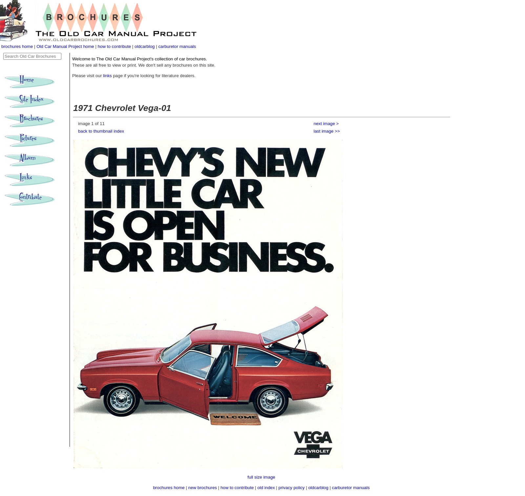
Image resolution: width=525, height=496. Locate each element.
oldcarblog (145, 46)
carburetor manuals (177, 46)
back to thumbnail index (101, 131)
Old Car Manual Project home (65, 46)
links (107, 75)
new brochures (202, 487)
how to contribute (114, 46)
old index (266, 487)
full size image (261, 477)
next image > (326, 123)
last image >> (327, 131)
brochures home (17, 46)
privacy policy (292, 487)
